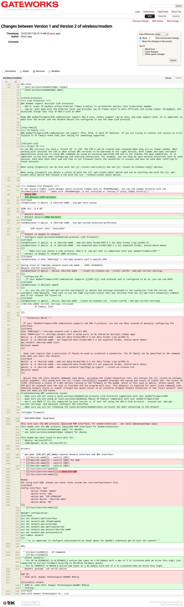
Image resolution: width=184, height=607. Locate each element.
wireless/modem (97, 26)
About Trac (176, 12)
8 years (51, 33)
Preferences (148, 12)
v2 (16, 82)
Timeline (162, 16)
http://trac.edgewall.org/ (171, 604)
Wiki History (157, 21)
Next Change (173, 21)
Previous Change (140, 21)
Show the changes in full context (155, 41)
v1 (6, 82)
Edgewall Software (32, 604)
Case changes (151, 52)
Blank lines (150, 49)
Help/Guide (163, 12)
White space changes (155, 54)
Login (137, 12)
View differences (147, 34)
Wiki (150, 16)
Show (143, 38)
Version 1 (42, 26)
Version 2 (68, 26)
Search (176, 16)
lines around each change (163, 38)
